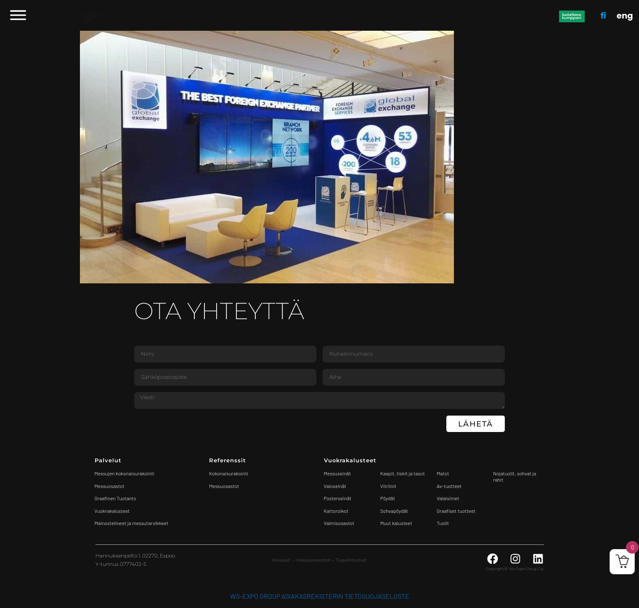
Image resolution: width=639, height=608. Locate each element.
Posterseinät (338, 498)
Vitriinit (388, 486)
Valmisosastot (339, 523)
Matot (443, 473)
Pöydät (387, 498)
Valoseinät (335, 486)
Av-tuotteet (449, 486)
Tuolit (443, 523)
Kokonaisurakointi (228, 473)
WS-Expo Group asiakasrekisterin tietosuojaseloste (319, 596)
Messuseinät (337, 473)
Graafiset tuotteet (456, 511)
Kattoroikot (336, 511)
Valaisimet (448, 498)
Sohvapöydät (394, 511)
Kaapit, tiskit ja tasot (402, 473)
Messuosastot (224, 486)
